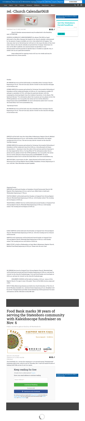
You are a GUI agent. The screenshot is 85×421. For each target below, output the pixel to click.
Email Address (19, 379)
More (53, 5)
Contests (22, 5)
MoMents (36, 5)
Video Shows (45, 5)
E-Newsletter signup (28, 2)
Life (16, 5)
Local (5, 5)
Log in (33, 373)
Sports (11, 5)
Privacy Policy (17, 396)
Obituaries (29, 5)
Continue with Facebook (31, 391)
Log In (54, 2)
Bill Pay (48, 2)
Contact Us (40, 2)
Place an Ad (16, 2)
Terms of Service (34, 395)
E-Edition (7, 2)
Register (60, 2)
